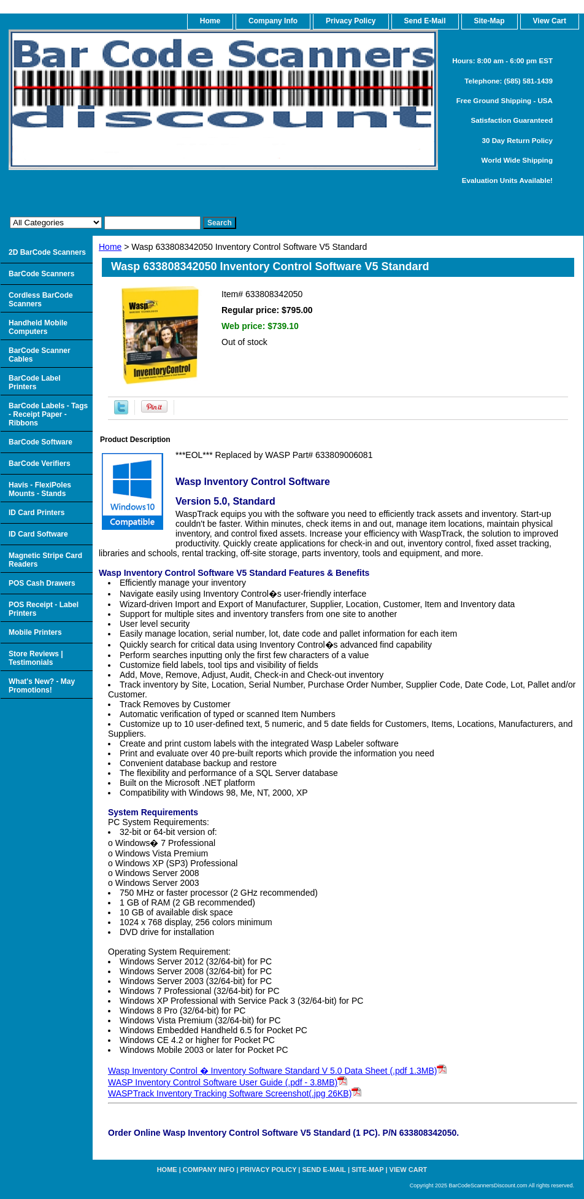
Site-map (367, 1169)
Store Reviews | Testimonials (36, 658)
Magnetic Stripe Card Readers (45, 559)
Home (110, 247)
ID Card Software (38, 534)
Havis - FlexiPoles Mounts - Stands (40, 489)
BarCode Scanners (41, 274)
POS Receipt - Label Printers (44, 609)
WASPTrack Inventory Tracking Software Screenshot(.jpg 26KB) (234, 1093)
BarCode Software (40, 442)
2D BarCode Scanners (47, 252)
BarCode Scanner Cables (40, 354)
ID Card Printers (36, 512)
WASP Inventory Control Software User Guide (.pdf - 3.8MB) (227, 1082)
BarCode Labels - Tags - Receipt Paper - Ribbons (48, 414)
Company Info (273, 21)
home (210, 21)
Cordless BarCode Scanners (41, 299)
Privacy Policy (350, 21)
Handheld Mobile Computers (38, 327)
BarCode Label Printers (35, 382)
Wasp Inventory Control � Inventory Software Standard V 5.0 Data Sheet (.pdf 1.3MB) (277, 1071)
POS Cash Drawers (42, 583)
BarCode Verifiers (40, 463)
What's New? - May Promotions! (42, 685)
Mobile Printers (35, 632)
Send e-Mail (324, 1169)
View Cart (409, 1169)
